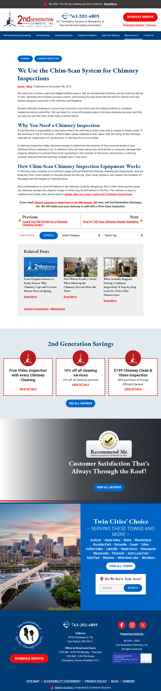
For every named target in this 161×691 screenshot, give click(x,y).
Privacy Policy (125, 654)
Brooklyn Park (102, 540)
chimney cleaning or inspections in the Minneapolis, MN (72, 201)
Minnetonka (101, 549)
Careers (151, 25)
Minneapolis (59, 307)
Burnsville (120, 540)
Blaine (127, 536)
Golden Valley (94, 545)
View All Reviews (109, 484)
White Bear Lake (128, 554)
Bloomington (143, 536)
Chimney (25, 58)
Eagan (134, 540)
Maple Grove (129, 545)
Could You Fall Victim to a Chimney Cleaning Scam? (45, 222)
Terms (148, 657)
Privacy (144, 657)
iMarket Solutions (64, 683)
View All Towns (120, 562)
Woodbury (148, 554)
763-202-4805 (84, 16)
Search (48, 234)
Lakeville (111, 545)
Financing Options (133, 25)
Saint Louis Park (138, 549)
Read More (110, 4)
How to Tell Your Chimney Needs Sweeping (111, 220)
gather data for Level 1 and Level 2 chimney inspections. (99, 194)
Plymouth (118, 549)
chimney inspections (37, 307)
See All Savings (80, 401)
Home (21, 86)
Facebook (121, 620)
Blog (29, 86)
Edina (145, 540)
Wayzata (108, 554)
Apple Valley (112, 536)
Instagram (132, 620)
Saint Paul (93, 554)
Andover (95, 536)
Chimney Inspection (48, 58)
